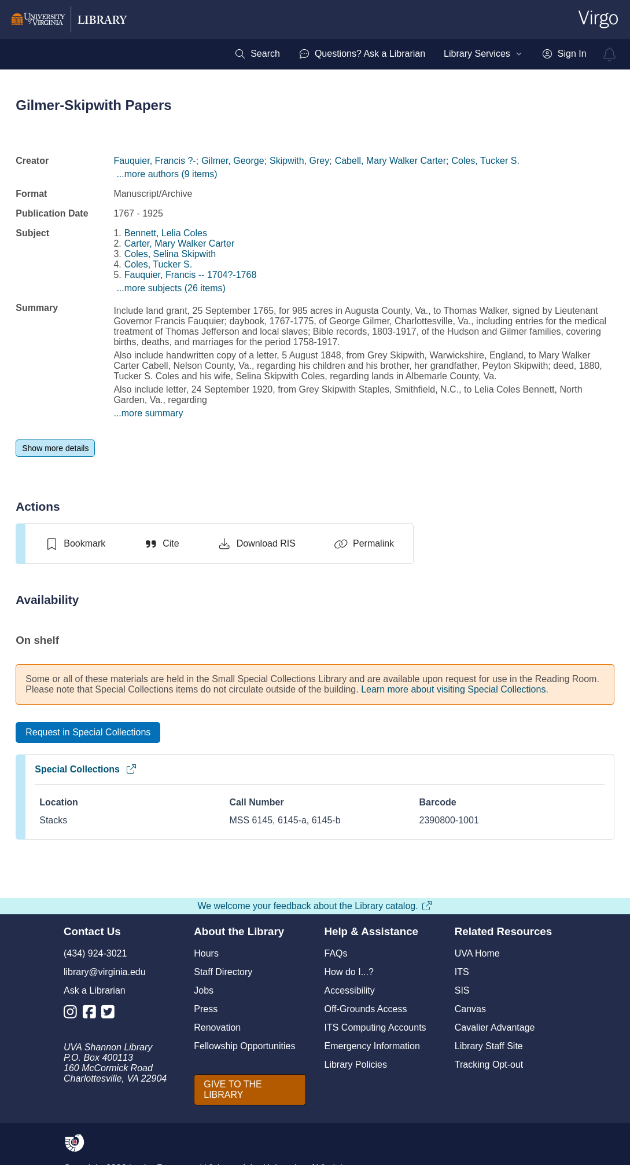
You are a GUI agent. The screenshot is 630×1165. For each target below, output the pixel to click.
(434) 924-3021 (95, 953)
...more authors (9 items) (166, 174)
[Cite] (161, 543)
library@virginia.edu (105, 972)
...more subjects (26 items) (171, 288)
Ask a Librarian (95, 990)
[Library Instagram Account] (73, 1014)
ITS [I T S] (462, 972)
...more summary (148, 413)
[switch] (75, 543)
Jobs (203, 990)
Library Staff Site (489, 1046)
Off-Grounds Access (366, 1009)
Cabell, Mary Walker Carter (390, 161)
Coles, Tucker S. (485, 161)
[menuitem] (257, 54)
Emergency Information (372, 1046)
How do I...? (349, 972)
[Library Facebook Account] (92, 1014)
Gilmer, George (232, 161)
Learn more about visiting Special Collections (453, 689)
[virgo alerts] (609, 54)
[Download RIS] (256, 543)
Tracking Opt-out (489, 1064)
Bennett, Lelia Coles (165, 233)
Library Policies (356, 1064)
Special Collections (86, 769)
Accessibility (350, 990)
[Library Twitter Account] (110, 1014)
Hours (206, 953)
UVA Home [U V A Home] (477, 953)
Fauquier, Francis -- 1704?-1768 (190, 275)
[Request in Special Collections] (88, 732)
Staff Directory (223, 972)
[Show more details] (55, 448)
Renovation (217, 1027)
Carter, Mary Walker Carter (179, 243)
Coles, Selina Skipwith (170, 254)
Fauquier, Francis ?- (154, 161)
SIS (462, 990)
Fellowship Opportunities (244, 1046)
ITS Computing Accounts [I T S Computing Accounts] (375, 1027)
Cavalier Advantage (495, 1027)
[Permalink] (364, 543)
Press (206, 1009)
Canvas (470, 1009)
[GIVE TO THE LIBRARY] (249, 1089)
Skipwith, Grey (299, 161)
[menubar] (410, 54)
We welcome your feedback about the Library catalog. (314, 906)
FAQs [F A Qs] (336, 953)
